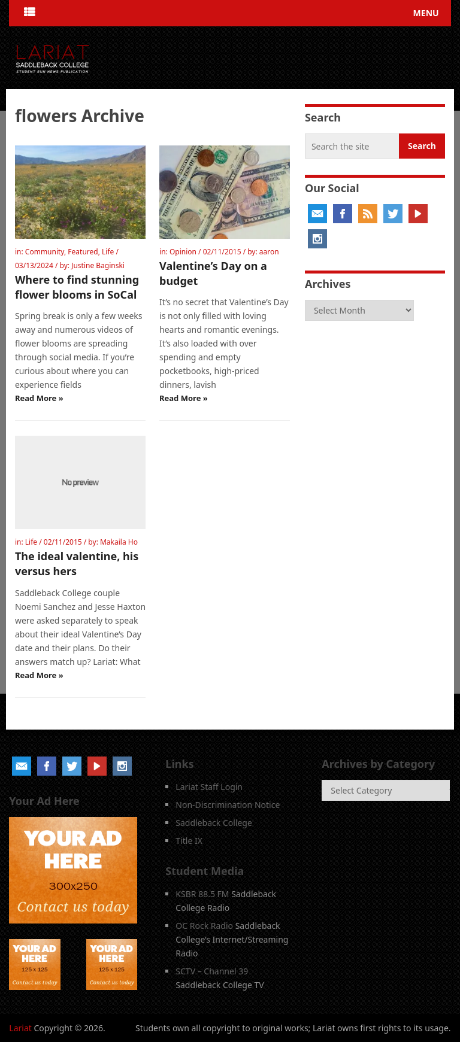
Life (108, 252)
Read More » (39, 398)
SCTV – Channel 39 (211, 971)
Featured (83, 252)
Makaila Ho (119, 542)
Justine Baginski (98, 265)
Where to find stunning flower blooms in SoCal (77, 287)
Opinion (183, 252)
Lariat (20, 1028)
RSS (367, 213)
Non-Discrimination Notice (227, 804)
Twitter (392, 213)
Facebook (342, 213)
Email (317, 213)
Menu (426, 13)
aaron (269, 252)
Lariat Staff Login (209, 786)
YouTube (418, 213)
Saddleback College (213, 822)
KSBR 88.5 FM (202, 894)
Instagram (317, 238)
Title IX (188, 840)
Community (44, 252)
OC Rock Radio (204, 925)
